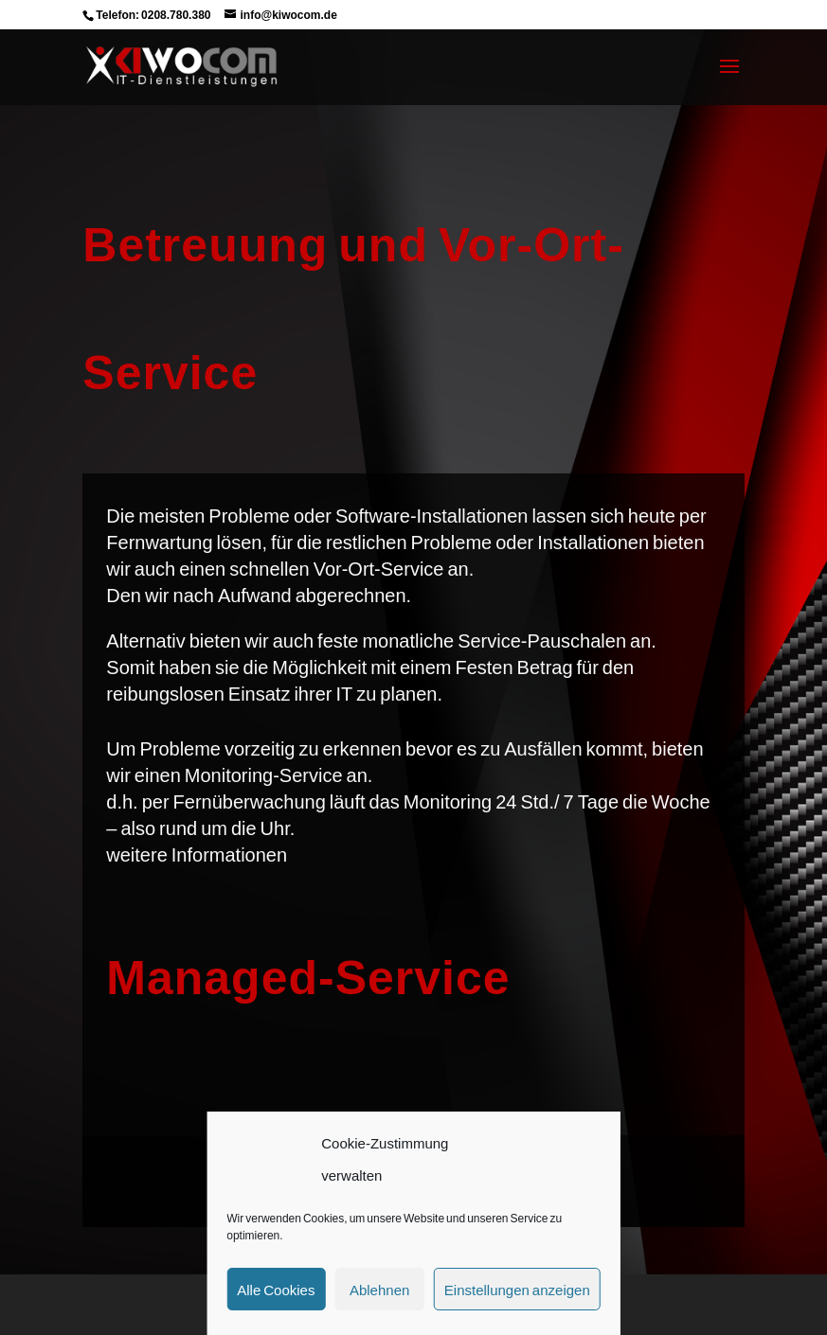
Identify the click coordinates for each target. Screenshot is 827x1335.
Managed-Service (308, 976)
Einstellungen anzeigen (517, 1289)
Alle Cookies (276, 1289)
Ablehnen (379, 1289)
